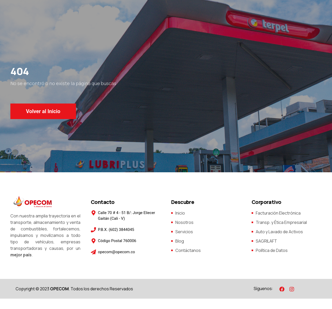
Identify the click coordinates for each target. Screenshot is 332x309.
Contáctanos (188, 250)
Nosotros (184, 222)
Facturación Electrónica (278, 213)
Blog (179, 241)
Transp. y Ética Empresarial (281, 222)
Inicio (180, 213)
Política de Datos (272, 250)
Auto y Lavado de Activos (279, 232)
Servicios (184, 232)
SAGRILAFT (266, 241)
